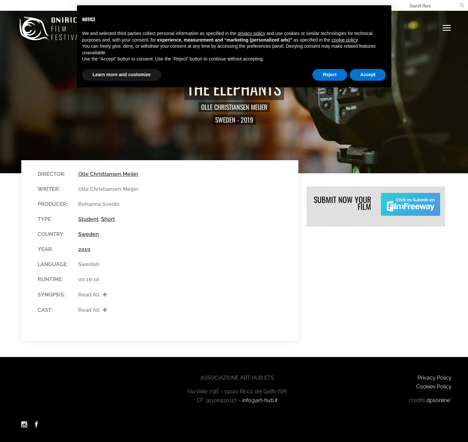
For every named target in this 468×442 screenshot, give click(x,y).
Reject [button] (330, 74)
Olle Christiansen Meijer (234, 107)
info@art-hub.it (259, 398)
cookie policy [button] (344, 39)
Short (108, 219)
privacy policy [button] (251, 33)
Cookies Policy (434, 384)
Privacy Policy (435, 375)
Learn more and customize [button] (122, 74)
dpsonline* (439, 398)
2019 (247, 120)
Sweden (225, 120)
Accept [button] (368, 74)
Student (88, 219)
